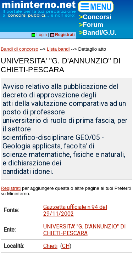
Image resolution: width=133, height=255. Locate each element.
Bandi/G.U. (97, 32)
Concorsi (95, 17)
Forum (91, 24)
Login (39, 34)
